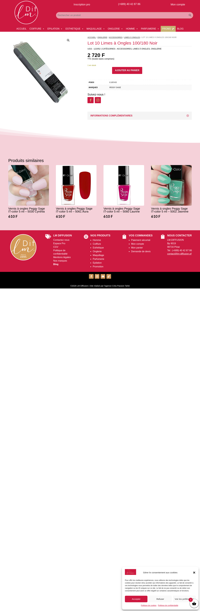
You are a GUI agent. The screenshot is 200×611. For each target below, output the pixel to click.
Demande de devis (141, 251)
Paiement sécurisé (140, 240)
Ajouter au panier (127, 70)
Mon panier (137, 247)
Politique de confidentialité (168, 605)
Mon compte (137, 244)
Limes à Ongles (132, 37)
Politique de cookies (148, 605)
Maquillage (98, 255)
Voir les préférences (184, 599)
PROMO (166, 29)
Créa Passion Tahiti (121, 286)
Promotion (98, 266)
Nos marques (60, 261)
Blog (56, 264)
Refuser (160, 599)
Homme (97, 240)
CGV (55, 247)
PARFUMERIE (150, 29)
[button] (194, 572)
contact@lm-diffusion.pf (179, 254)
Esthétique (98, 247)
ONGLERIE (115, 29)
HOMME (132, 29)
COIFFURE (37, 29)
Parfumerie (98, 259)
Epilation (97, 263)
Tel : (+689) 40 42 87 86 (179, 250)
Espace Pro (59, 243)
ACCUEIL (21, 29)
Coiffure (97, 244)
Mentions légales (62, 257)
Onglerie (97, 251)
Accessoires (115, 37)
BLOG (180, 29)
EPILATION (55, 29)
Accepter (136, 599)
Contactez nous (61, 240)
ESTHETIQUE (75, 29)
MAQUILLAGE (96, 29)
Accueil (91, 37)
